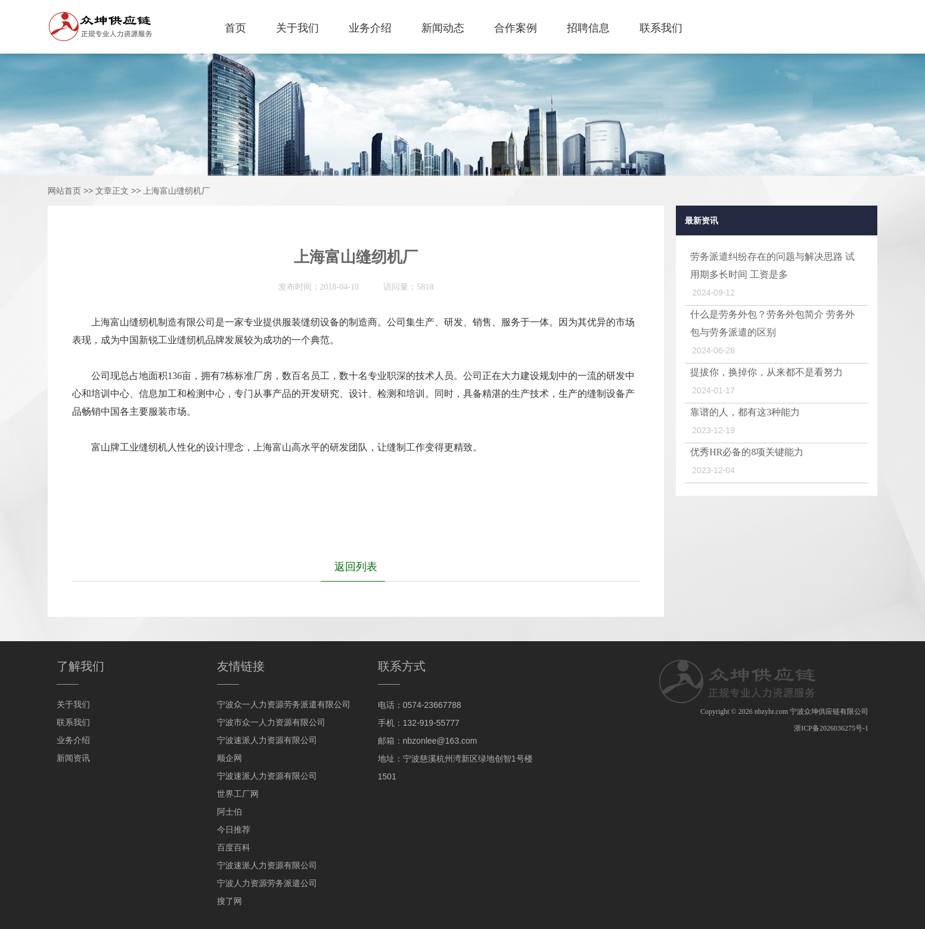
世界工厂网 (238, 794)
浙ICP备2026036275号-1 (831, 728)
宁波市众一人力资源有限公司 (271, 722)
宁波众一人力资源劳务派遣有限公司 (283, 704)
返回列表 (355, 567)
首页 (235, 28)
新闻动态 (442, 28)
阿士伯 (229, 811)
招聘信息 (588, 28)
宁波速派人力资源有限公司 (267, 740)
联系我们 (661, 28)
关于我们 (297, 28)
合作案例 (515, 28)
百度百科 (233, 847)
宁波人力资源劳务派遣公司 (267, 883)
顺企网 (229, 758)
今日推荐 (233, 829)
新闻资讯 (73, 758)
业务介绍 (370, 28)
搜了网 (229, 901)
